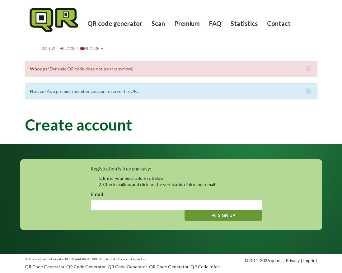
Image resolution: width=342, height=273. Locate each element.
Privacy (293, 260)
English (92, 48)
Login (68, 48)
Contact (279, 23)
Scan (158, 23)
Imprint (310, 260)
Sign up (48, 48)
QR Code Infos (205, 266)
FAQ (215, 23)
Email (97, 194)
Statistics (244, 23)
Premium (187, 23)
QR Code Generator (44, 266)
